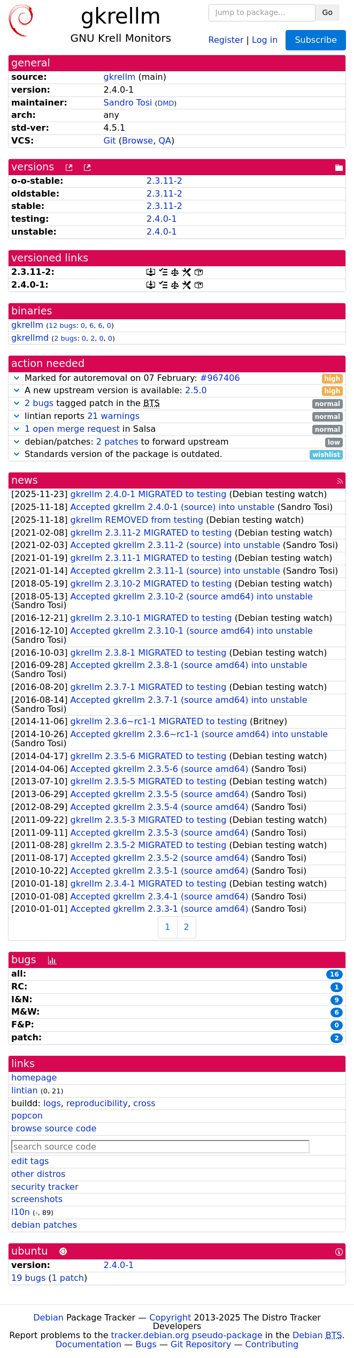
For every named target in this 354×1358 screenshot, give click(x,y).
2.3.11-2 (164, 181)
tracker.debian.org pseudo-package (187, 1335)
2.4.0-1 (162, 219)
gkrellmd (30, 338)
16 (334, 974)
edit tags (30, 1161)
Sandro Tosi (127, 102)
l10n (20, 1212)
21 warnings (113, 416)
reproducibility (97, 1103)
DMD (166, 103)
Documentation (88, 1344)
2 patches (117, 442)
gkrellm (119, 77)
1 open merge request (72, 429)
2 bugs (65, 338)
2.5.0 (196, 390)
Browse (137, 141)
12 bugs (62, 325)
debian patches (44, 1225)
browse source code (53, 1128)
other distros (38, 1174)
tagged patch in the (177, 403)
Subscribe (316, 40)
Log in (265, 39)
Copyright (170, 1317)
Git (109, 141)
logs (52, 1103)
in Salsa (177, 429)
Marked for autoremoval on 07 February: (177, 378)
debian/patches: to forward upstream (177, 442)
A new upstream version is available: (177, 390)
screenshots (37, 1199)
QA (164, 141)
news (24, 480)
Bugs (146, 1344)
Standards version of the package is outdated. (177, 454)
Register (226, 39)
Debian (48, 1317)
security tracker (45, 1187)
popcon (27, 1116)
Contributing (272, 1344)
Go (327, 12)
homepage (34, 1077)
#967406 (220, 378)
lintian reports (177, 416)
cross (144, 1103)
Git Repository (201, 1344)
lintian (24, 1090)
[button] (16, 378)
